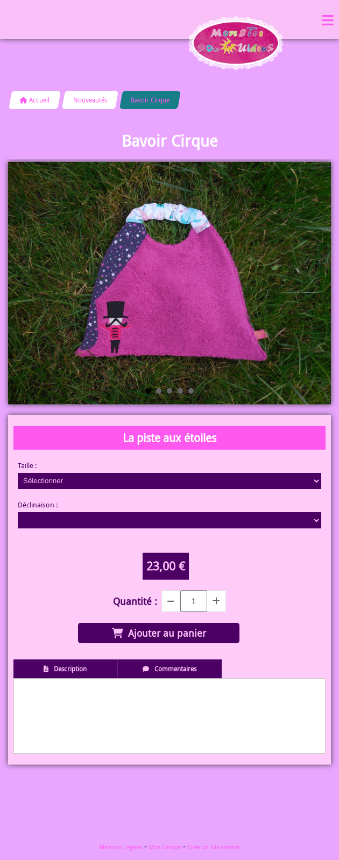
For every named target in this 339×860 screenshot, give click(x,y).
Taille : (27, 465)
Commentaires (175, 668)
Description (70, 668)
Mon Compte (165, 847)
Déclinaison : (38, 505)
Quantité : (135, 601)
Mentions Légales (121, 847)
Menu (327, 19)
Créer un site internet (213, 847)
